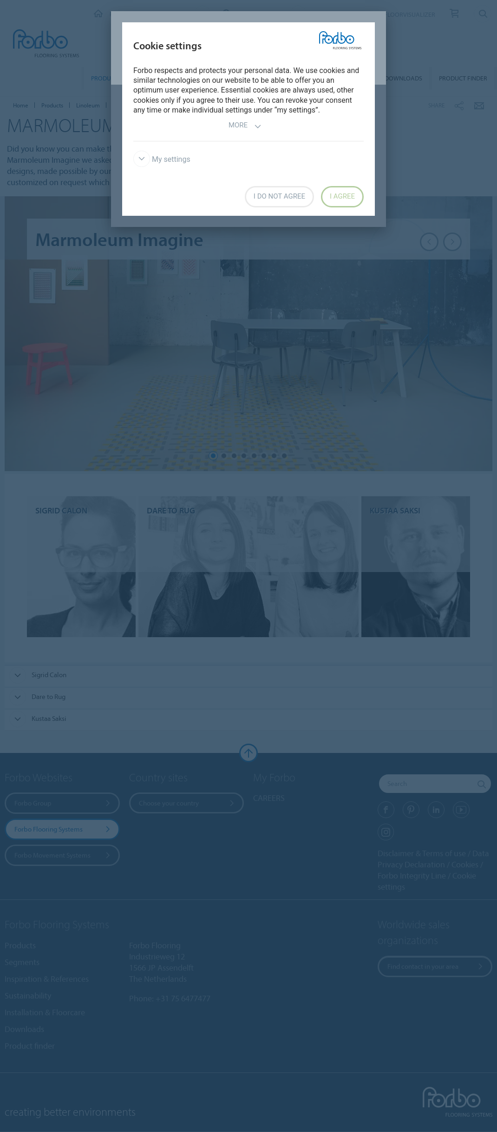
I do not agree (279, 196)
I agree (342, 196)
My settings (161, 159)
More (245, 126)
